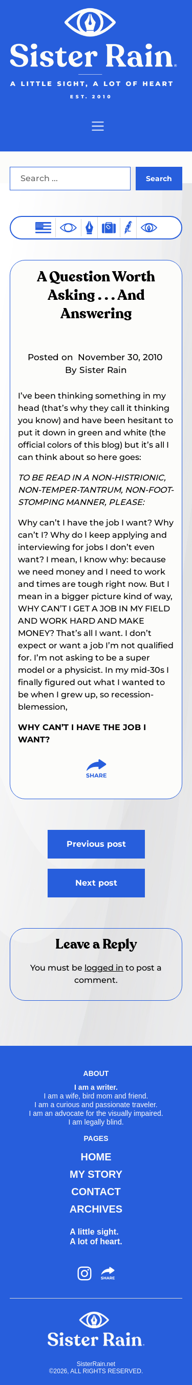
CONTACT (95, 1191)
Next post (96, 883)
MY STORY (96, 1174)
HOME (96, 1156)
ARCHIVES (96, 1209)
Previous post (96, 844)
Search (159, 178)
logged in (103, 968)
